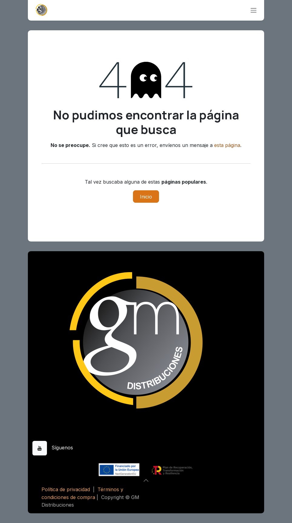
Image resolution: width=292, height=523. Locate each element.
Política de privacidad (65, 489)
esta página (227, 145)
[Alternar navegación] (253, 10)
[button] (146, 480)
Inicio (146, 197)
